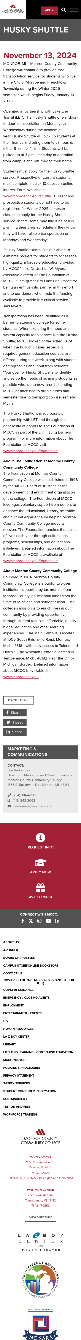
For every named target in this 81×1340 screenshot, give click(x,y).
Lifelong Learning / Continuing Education (38, 1052)
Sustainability (15, 1099)
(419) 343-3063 (24, 800)
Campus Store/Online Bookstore (30, 966)
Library (9, 1044)
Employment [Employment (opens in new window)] (13, 1005)
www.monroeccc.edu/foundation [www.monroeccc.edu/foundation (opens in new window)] (30, 450)
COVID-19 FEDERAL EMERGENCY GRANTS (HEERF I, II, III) (40, 982)
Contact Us (12, 973)
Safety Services (16, 1083)
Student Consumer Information (29, 1091)
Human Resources (18, 1029)
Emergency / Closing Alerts (26, 998)
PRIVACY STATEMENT (18, 1075)
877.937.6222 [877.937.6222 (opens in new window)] (29, 1178)
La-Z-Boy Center (16, 1036)
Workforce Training (20, 1114)
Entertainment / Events (22, 1013)
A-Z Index (10, 950)
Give (6, 1021)
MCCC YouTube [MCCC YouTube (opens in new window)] (15, 1060)
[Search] (63, 10)
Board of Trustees (19, 958)
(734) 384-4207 (24, 795)
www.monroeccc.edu (21, 676)
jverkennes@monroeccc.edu (34, 806)
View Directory (40, 1217)
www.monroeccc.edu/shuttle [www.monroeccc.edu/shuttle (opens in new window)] (27, 196)
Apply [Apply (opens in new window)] (49, 10)
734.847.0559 (40, 1206)
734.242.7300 (40, 1173)
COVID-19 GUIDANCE (18, 990)
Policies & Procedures (22, 1068)
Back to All (18, 700)
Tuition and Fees (16, 1107)
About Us (11, 942)
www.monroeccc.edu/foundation (30, 560)
